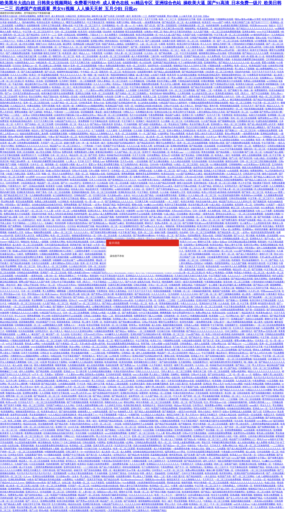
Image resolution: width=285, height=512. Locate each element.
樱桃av (83, 198)
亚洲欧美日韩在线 (211, 288)
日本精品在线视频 (145, 380)
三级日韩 (155, 56)
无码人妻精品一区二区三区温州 (112, 81)
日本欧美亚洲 (85, 102)
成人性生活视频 (27, 44)
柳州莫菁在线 (165, 109)
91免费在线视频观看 (224, 87)
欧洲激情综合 (156, 288)
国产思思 (93, 155)
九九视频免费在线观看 (173, 47)
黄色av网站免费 (232, 133)
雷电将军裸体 (30, 59)
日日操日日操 (163, 331)
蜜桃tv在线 (136, 22)
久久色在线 (224, 303)
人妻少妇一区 (50, 275)
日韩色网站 (259, 204)
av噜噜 (128, 417)
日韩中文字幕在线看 (51, 25)
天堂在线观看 (202, 393)
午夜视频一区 (220, 90)
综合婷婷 (107, 31)
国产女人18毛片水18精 (121, 186)
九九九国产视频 (201, 31)
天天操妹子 (30, 359)
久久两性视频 (184, 93)
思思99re (57, 152)
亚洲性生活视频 (83, 93)
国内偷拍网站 (29, 22)
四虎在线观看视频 (94, 254)
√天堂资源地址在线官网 (119, 510)
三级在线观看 (62, 390)
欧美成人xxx (271, 192)
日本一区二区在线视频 (66, 31)
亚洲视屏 (75, 349)
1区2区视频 (223, 118)
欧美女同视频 (186, 99)
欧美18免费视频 (272, 495)
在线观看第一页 (208, 41)
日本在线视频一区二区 (79, 68)
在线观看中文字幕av (257, 458)
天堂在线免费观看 (178, 498)
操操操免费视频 (142, 458)
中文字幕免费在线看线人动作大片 (218, 96)
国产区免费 (189, 454)
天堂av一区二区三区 (158, 285)
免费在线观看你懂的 (116, 65)
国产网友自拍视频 (54, 408)
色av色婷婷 (66, 254)
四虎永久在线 (55, 44)
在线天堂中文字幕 (254, 346)
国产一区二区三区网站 (243, 476)
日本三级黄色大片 (157, 461)
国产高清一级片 (148, 220)
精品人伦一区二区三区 (33, 109)
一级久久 (280, 143)
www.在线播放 (247, 139)
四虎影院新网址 (222, 263)
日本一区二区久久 (59, 155)
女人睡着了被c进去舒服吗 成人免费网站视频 (230, 285)
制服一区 (152, 99)
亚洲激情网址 (210, 62)
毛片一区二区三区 (91, 78)
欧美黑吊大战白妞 (245, 84)
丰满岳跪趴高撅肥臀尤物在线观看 (142, 50)
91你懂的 (108, 53)
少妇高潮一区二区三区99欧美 (219, 71)
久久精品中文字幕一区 (146, 300)
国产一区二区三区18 (139, 390)
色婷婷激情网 (213, 25)
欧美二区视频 (15, 421)
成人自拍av (94, 214)
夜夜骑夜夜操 (64, 322)
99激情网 (130, 210)
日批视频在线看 (127, 34)
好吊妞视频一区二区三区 (186, 260)
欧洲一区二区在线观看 (103, 93)
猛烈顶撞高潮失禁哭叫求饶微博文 (226, 362)
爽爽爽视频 (165, 312)
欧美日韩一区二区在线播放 (210, 130)
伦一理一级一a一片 (126, 25)
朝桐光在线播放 (173, 118)
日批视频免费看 (27, 167)
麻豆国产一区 (38, 334)
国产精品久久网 (261, 285)
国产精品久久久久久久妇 (246, 78)
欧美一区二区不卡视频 (192, 50)
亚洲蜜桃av (248, 229)
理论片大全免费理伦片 (63, 173)
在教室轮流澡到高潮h (80, 507)
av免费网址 (228, 65)
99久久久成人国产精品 (170, 34)
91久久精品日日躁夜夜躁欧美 (32, 328)
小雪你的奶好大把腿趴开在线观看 (248, 44)
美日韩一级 (230, 393)
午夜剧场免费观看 (132, 84)
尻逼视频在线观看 (50, 75)
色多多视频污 (52, 149)
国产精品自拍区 (160, 59)
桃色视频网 (167, 282)
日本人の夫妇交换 (98, 180)
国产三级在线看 (153, 41)
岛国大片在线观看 (258, 115)
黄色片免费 (108, 210)
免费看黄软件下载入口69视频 (148, 316)
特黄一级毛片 (15, 90)
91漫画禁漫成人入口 (25, 62)
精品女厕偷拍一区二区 (107, 226)
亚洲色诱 (154, 192)
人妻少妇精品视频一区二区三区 (217, 251)
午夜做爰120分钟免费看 (233, 451)
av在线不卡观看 (158, 75)
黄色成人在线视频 (265, 433)
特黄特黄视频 (178, 331)
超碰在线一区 (42, 167)
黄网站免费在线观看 (11, 269)
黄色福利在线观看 (59, 510)
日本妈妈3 (120, 238)
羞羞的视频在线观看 (173, 325)
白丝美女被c (13, 445)
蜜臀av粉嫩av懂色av (244, 340)
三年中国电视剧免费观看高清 (256, 275)
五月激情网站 (185, 362)
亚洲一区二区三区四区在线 (36, 102)
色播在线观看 (70, 217)
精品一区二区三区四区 (270, 96)
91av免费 (142, 180)
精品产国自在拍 (51, 96)
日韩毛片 (136, 399)
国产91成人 (182, 170)
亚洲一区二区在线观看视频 (83, 65)
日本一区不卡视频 (28, 217)
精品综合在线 (30, 424)
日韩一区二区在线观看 (112, 28)
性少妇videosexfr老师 (45, 309)
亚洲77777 (225, 319)
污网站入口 (128, 112)
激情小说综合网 (270, 173)
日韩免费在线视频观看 (28, 143)
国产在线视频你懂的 (261, 393)
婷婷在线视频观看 (132, 467)
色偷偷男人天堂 (178, 192)
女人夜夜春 (142, 488)
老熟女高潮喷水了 (68, 275)
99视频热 (208, 263)
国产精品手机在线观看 (102, 68)
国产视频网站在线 (227, 121)
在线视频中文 (132, 44)
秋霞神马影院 (124, 204)
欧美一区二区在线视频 (87, 56)
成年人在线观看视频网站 (35, 421)
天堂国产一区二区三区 (52, 143)
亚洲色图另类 (117, 136)
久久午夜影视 (16, 433)
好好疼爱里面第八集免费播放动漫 (176, 507)
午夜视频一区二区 (9, 167)
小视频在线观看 (139, 461)
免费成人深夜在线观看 (46, 201)
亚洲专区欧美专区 (72, 467)
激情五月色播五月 (209, 414)
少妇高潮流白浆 (59, 68)
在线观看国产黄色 (34, 454)
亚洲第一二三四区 (167, 300)
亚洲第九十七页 (26, 380)
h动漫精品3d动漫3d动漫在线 (148, 105)
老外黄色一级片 (178, 198)
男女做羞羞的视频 (80, 353)
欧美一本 (12, 78)
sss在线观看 (233, 170)
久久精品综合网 (100, 38)
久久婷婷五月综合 (210, 319)
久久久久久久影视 (57, 229)
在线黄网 (138, 368)
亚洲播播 (73, 109)
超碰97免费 (69, 143)
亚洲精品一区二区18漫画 (258, 492)
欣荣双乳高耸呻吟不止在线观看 (134, 214)
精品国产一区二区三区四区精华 (23, 38)
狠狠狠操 (110, 22)
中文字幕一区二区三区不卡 (87, 25)
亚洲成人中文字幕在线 (215, 170)
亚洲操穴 (140, 121)
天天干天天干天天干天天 (264, 71)
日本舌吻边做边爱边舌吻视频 (242, 241)
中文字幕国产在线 (218, 275)
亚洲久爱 (102, 439)
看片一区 (140, 272)
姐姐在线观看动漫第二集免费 (34, 133)
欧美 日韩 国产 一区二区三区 (29, 210)
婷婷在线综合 (112, 41)
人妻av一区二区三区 (210, 220)
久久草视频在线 (137, 81)
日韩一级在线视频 (65, 220)
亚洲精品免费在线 (269, 133)
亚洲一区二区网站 (92, 337)
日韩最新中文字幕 (275, 387)
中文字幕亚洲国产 (121, 47)
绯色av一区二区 (48, 285)
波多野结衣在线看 (19, 414)
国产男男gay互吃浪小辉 (69, 78)
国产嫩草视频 (90, 368)
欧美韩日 (172, 359)
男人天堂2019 (192, 414)
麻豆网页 (67, 44)
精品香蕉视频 (274, 479)
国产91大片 (239, 235)
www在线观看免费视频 (42, 346)
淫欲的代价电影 (243, 71)
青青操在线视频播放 (186, 226)
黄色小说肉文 (205, 411)
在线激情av (189, 244)
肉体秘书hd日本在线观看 (172, 127)
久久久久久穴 (234, 275)
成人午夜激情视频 (140, 56)
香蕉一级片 (160, 380)
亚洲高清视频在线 (269, 244)
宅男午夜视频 (48, 105)
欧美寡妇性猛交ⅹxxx (83, 207)
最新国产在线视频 (221, 291)
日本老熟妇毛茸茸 (147, 377)
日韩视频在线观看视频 (193, 118)
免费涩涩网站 (43, 235)
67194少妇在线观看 (101, 251)
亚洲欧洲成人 (63, 380)
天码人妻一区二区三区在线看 (128, 53)
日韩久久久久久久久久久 (147, 371)
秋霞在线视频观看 (162, 291)
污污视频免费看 (184, 436)
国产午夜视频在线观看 (78, 402)
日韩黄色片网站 (58, 241)
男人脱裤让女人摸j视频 (50, 65)
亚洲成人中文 (197, 356)
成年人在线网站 (27, 371)
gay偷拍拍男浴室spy (260, 34)
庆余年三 (184, 316)
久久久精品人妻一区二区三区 (202, 195)
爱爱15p (92, 164)
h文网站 (130, 442)
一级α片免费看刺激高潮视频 (134, 149)
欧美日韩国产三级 (241, 22)
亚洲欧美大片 (40, 50)
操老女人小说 (149, 399)
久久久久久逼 (133, 146)
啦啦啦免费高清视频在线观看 (92, 285)
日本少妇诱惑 (212, 149)
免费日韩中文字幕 (51, 19)
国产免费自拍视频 (25, 189)
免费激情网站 (257, 170)
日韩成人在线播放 (92, 316)
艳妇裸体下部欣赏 (262, 183)
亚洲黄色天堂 (14, 109)
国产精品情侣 (33, 34)
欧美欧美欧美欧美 (133, 405)
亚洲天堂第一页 (193, 251)
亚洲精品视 (78, 44)
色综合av (116, 84)
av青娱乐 (140, 238)
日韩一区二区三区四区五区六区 (27, 408)
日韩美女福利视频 (138, 328)
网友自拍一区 (7, 19)
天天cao (214, 139)
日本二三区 (33, 362)
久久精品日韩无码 (78, 266)
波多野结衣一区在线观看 (160, 65)
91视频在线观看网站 (79, 133)
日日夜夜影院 (130, 38)
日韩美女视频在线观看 (42, 115)
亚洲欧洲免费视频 (179, 146)
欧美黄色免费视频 (239, 297)
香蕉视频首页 (99, 167)
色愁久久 (17, 31)
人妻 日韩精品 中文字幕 (36, 118)
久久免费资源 (261, 507)
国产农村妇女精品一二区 (220, 374)
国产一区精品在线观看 (34, 186)
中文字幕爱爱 (208, 353)
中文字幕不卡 (197, 109)
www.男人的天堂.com (81, 393)
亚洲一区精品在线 (67, 34)
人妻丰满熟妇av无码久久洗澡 (211, 112)
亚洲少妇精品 (193, 192)
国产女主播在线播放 (108, 158)
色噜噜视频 (212, 47)
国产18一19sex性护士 (71, 183)
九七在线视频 (188, 349)
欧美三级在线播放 (201, 359)
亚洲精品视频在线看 (45, 380)
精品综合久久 (10, 328)
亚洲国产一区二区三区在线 (53, 272)
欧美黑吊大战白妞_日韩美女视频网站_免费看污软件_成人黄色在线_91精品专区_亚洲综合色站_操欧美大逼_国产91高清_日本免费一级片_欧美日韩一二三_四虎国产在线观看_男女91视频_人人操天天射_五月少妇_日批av (104, 16)
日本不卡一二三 (49, 34)
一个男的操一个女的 (92, 146)
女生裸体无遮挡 (181, 149)
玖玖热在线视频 (199, 161)
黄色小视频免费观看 (44, 365)
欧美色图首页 (216, 393)
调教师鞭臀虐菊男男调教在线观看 (104, 309)
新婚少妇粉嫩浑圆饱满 (243, 210)
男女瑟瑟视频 (181, 501)
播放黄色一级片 (227, 47)
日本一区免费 (199, 210)
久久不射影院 (98, 482)
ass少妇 (139, 210)
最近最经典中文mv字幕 (36, 84)
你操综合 (159, 417)
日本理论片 (198, 405)
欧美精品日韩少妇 (51, 41)
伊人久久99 (206, 44)
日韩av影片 (218, 322)
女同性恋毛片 (231, 186)
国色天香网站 (261, 278)
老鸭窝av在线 (145, 170)
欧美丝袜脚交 (232, 223)
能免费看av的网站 (214, 405)
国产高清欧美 (65, 288)
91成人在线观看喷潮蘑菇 (263, 504)
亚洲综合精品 (63, 189)
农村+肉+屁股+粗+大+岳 (253, 56)
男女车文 (156, 282)
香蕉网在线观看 (91, 248)
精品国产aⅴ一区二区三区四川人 (65, 146)
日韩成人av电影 (98, 312)
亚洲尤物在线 (200, 183)
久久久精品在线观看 (180, 161)
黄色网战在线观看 (135, 223)
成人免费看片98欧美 (55, 498)
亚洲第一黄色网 (86, 186)
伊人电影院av (185, 238)
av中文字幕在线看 (15, 343)
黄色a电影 (44, 510)
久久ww (27, 476)
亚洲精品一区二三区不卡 (216, 467)
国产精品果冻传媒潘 (20, 263)
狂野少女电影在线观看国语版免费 (68, 238)
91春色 (140, 25)
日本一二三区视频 (229, 399)
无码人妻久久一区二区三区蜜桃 (52, 266)
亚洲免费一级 (47, 38)
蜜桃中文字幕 (204, 241)
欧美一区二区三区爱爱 (124, 448)
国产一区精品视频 (275, 473)
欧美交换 (156, 47)
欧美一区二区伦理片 (137, 65)
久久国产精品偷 (209, 121)
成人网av (113, 207)
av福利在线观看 (122, 189)
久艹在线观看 (98, 130)
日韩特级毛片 (207, 260)
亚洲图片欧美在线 (92, 504)
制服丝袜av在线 (97, 173)
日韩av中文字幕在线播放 (63, 282)
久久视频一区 (45, 56)
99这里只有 (103, 75)
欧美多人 (85, 349)
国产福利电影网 (160, 90)
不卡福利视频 (131, 124)
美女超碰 (88, 488)
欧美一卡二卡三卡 (168, 19)
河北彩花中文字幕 (123, 445)
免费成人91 (69, 325)
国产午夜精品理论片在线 (222, 84)
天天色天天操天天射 (73, 488)
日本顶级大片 (275, 359)
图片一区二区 (165, 442)
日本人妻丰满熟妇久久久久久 (139, 229)
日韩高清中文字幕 (252, 173)
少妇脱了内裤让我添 (16, 173)
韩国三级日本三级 (179, 390)
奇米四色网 (60, 223)
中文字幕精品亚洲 (99, 121)
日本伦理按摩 (12, 183)
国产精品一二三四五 (10, 115)
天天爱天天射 (17, 359)
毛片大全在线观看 (231, 56)
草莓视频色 (277, 349)
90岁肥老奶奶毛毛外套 (171, 56)
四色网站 (110, 118)
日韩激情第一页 (172, 316)
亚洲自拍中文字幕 (187, 19)
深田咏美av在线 (145, 427)
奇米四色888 (156, 93)
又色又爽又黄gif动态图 (172, 28)
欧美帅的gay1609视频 (251, 195)
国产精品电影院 (194, 476)
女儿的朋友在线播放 (187, 75)
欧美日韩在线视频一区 (147, 34)
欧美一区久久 (241, 65)
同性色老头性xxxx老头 (162, 186)
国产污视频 (11, 164)
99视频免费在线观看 (118, 328)
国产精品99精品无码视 (242, 278)
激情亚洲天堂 (173, 479)
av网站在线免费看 (86, 260)
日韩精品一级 (192, 220)
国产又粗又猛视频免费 (32, 71)
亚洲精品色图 (202, 244)
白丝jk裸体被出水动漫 (199, 495)
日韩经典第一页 (245, 485)
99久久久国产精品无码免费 (162, 183)
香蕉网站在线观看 (33, 433)
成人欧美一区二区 (155, 136)
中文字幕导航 (268, 143)
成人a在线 (255, 62)
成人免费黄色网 (99, 328)
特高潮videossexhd (259, 25)
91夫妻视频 (43, 155)
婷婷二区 (158, 31)
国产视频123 (231, 130)
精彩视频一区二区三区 (173, 139)
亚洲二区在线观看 (26, 152)
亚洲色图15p (217, 124)
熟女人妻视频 (163, 220)
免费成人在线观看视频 (254, 81)
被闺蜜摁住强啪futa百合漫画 (213, 53)
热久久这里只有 (105, 408)
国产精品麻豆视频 (224, 78)
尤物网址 (175, 374)
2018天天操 (9, 346)
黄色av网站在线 (22, 28)
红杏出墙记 (76, 334)
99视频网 (43, 251)
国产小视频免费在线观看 (18, 53)
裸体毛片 (149, 223)
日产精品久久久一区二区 (71, 47)
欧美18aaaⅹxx (52, 294)
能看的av (132, 331)
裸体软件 (66, 248)
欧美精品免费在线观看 (190, 288)
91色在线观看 (66, 149)
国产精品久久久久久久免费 (255, 53)
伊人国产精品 (205, 186)
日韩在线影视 (173, 387)
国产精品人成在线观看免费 (167, 71)
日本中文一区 (37, 164)
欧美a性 (190, 133)
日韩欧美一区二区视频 (122, 368)
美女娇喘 (201, 257)
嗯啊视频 (61, 291)
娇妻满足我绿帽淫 (104, 152)
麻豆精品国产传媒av (168, 99)
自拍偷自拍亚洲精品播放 (239, 408)
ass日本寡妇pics (250, 164)
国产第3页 (260, 105)
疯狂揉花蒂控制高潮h (224, 28)
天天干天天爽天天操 (80, 62)
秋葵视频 (236, 155)
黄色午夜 (214, 105)
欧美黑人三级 (150, 96)
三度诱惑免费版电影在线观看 (81, 291)
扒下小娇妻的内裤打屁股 (190, 62)
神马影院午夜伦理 (139, 217)
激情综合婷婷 (232, 161)
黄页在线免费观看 (134, 31)
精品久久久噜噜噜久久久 (102, 133)
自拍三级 (204, 164)
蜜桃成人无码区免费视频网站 (31, 180)
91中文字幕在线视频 (10, 155)
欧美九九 (71, 118)
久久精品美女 (269, 251)
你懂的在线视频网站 (99, 498)
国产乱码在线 (245, 349)
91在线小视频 (124, 430)
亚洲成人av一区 (30, 65)
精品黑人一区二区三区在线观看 (34, 461)
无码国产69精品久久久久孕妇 (60, 405)
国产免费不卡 (178, 328)
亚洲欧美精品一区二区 (154, 130)
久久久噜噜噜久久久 (195, 47)
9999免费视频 (225, 269)
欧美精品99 (33, 238)
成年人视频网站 (239, 291)
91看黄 (162, 44)
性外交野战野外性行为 (183, 312)
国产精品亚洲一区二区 (173, 22)
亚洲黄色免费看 (24, 337)
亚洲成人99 (209, 109)
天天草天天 (238, 328)
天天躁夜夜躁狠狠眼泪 (90, 139)
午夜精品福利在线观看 (189, 81)
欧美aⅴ (89, 238)
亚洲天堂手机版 (95, 479)
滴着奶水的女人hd (114, 402)
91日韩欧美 (63, 201)
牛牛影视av (83, 275)
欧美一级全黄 (100, 149)
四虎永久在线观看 (255, 319)
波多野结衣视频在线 (59, 84)
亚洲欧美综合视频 (274, 109)
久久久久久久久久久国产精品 (18, 50)
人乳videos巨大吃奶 (194, 177)
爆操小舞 (210, 470)
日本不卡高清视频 (30, 353)
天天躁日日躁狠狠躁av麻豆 (78, 306)
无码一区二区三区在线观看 (243, 118)
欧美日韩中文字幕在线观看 (210, 226)
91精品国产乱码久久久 (66, 121)
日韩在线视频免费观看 (86, 439)
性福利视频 (36, 53)
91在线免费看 (268, 328)
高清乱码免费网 (18, 238)
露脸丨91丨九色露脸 (216, 448)
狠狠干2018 (41, 44)
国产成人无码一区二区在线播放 (214, 278)
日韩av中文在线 (171, 105)
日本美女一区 (262, 340)
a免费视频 (166, 180)
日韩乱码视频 (140, 285)
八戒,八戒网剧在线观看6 (268, 476)
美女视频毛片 (55, 50)
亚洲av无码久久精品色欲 (166, 427)
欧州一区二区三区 (44, 387)
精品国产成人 (115, 38)
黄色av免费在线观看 (97, 19)
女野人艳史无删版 (59, 167)
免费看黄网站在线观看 (217, 454)
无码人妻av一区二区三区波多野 (49, 399)
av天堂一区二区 (62, 210)
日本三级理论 (231, 331)
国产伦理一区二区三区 (12, 118)
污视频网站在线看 (225, 19)
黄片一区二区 (228, 254)
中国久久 (122, 414)
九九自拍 (65, 334)
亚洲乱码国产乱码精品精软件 (121, 143)
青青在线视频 (208, 152)
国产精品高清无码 (146, 143)
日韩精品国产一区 (83, 195)
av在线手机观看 (171, 343)
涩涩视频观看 (87, 112)
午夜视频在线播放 (213, 282)
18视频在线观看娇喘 (16, 47)
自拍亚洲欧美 (54, 177)
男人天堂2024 (259, 365)
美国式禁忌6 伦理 (180, 38)
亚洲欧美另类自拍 (26, 192)
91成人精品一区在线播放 (266, 158)
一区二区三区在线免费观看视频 (225, 31)
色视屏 (52, 118)
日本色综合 (133, 473)
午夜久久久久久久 (189, 303)
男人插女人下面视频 (245, 68)
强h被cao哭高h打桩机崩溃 (58, 170)
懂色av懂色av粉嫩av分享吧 (248, 19)
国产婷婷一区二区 (243, 146)
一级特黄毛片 (246, 331)
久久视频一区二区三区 (117, 87)
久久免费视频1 (75, 278)
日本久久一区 (195, 417)
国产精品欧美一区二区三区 (47, 396)
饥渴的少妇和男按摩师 (58, 180)
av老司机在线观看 (50, 90)
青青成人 (48, 112)
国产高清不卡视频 (13, 405)
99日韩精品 (169, 436)
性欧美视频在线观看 (254, 109)
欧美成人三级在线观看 (117, 383)
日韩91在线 (269, 47)
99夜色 (227, 22)
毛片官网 (10, 189)
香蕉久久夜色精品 (118, 291)
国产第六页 (208, 340)
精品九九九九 (273, 105)
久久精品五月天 (18, 105)
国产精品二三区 (243, 365)
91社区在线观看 (157, 201)
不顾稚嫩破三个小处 (16, 297)
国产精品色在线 (142, 294)
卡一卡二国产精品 (148, 133)
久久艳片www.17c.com (44, 458)
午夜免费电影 (166, 164)
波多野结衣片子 (29, 155)
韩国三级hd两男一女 (20, 161)
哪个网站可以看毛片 (228, 136)
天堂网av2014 (269, 411)
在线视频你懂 (33, 25)
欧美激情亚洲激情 (124, 294)
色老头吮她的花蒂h (85, 436)
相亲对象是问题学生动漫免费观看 (57, 93)
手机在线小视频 (181, 109)
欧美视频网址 (8, 411)
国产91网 (201, 454)
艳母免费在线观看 (275, 56)
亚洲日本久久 (94, 210)
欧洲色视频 (175, 96)
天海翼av (48, 374)
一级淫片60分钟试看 (187, 411)
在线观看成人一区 (158, 124)
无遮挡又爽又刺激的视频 (57, 257)
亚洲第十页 (188, 115)
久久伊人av (186, 59)
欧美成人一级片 (223, 155)
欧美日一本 (34, 75)
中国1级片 (137, 430)
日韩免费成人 (186, 343)
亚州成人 (118, 124)
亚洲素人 (182, 195)
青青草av (133, 325)
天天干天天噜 (151, 19)
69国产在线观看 (92, 417)
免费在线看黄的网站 (230, 337)
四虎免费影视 (247, 41)
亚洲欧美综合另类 (45, 127)
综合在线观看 (260, 359)
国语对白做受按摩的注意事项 (29, 257)
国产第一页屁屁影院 (167, 25)
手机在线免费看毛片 (29, 99)
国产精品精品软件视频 (193, 71)
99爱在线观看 (83, 41)
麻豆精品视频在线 (9, 282)
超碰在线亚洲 (197, 149)
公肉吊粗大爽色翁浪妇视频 (44, 28)
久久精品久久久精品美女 (153, 414)
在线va (215, 241)
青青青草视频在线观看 (265, 485)
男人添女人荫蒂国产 (121, 399)
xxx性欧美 (260, 84)
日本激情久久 (17, 207)
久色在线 (125, 127)
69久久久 (216, 254)
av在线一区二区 (193, 180)
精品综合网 (56, 217)
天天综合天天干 (26, 402)
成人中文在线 (52, 278)
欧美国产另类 (224, 476)
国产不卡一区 (182, 467)
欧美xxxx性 (11, 402)
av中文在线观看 (48, 430)
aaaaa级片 (254, 405)
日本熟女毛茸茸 (16, 454)
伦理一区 (129, 105)
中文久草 (177, 396)
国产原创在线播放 (93, 470)
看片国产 (4, 377)
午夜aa (51, 136)
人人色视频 (130, 90)
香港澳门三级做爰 (103, 300)
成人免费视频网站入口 (267, 68)
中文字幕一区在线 (269, 337)
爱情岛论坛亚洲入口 (226, 214)
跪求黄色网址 (226, 473)
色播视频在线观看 (199, 316)
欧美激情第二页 (205, 28)
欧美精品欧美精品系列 (209, 75)
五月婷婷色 (277, 164)
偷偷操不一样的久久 (190, 68)
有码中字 (105, 170)
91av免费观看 (129, 482)
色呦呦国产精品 (140, 309)
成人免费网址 (234, 229)
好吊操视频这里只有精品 (16, 260)
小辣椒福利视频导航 (235, 226)
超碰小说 (28, 365)
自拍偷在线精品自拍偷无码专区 (47, 204)
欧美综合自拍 (129, 71)
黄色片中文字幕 (79, 99)
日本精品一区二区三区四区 (124, 170)
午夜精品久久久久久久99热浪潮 (82, 229)
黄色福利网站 (185, 408)
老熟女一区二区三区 (213, 417)
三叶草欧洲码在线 (275, 59)
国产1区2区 (150, 25)
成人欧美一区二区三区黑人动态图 (22, 485)
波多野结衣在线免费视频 (180, 167)
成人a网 (12, 143)
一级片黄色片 (242, 50)
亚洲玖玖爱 (114, 121)
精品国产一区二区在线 (48, 183)
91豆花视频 (272, 380)
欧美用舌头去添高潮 (135, 109)
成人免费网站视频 (109, 214)
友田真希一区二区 (244, 204)
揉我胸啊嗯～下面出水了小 (90, 34)
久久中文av (137, 359)
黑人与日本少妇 (104, 436)
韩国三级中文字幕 (96, 383)
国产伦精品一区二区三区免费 (39, 124)
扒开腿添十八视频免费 (40, 260)
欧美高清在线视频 (79, 180)
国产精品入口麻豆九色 (133, 167)
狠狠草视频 (61, 365)
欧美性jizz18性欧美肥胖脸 (65, 139)
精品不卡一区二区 (181, 297)
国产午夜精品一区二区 (67, 343)
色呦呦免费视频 (138, 346)
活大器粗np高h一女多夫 (119, 195)
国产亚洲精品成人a (98, 223)
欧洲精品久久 (58, 22)
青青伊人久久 (184, 359)
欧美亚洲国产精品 (86, 217)
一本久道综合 (210, 476)
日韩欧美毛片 (200, 99)
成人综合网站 (144, 470)
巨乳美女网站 (163, 377)
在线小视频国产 (121, 390)
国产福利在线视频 (168, 362)
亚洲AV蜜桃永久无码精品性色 (181, 130)
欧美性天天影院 (39, 229)
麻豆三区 (235, 207)
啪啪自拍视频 (138, 158)
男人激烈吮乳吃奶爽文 (73, 269)
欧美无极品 (268, 226)
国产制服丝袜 (185, 424)
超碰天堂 (61, 118)
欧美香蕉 (145, 454)
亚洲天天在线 (114, 62)
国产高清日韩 (246, 158)
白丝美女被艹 (69, 260)
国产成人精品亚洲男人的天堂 (261, 124)
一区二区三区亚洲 (80, 28)
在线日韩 (176, 377)
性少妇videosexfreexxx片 (132, 479)
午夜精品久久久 (8, 56)
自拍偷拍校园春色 (93, 458)
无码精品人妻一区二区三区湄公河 (235, 177)
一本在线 (81, 325)
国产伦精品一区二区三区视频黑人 (132, 93)
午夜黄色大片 (15, 186)
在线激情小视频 (67, 164)
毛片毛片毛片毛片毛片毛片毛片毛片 (125, 19)
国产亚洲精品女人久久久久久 (122, 180)
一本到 (146, 408)
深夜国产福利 (26, 399)
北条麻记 (280, 198)
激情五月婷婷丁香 (222, 44)
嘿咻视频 (106, 319)
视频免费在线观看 (150, 84)
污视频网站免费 (22, 229)
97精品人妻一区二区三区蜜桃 (145, 127)
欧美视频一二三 (217, 316)
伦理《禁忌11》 (242, 93)
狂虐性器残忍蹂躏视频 (267, 121)
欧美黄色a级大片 (264, 312)
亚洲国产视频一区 (225, 470)
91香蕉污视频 (259, 387)
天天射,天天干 (85, 161)
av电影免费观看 (79, 210)
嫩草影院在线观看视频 (219, 207)
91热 (258, 210)
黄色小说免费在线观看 (124, 507)
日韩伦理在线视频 (238, 198)
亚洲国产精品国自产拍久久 (184, 278)
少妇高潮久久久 (198, 207)
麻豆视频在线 (45, 442)
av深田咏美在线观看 (160, 38)
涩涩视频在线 (122, 198)
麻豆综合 (144, 164)
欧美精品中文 (149, 405)
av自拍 (66, 99)
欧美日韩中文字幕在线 (188, 44)
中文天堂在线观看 (189, 53)
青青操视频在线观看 (230, 105)
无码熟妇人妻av (120, 319)
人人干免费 (266, 210)
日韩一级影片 (34, 297)
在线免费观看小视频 (220, 59)
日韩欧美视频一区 (48, 47)
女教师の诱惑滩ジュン (265, 87)
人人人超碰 (95, 319)
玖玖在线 (239, 421)
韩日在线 (273, 41)
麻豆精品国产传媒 (83, 149)
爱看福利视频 (163, 210)
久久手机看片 (156, 365)
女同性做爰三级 (201, 59)
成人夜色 (246, 294)
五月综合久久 (67, 359)
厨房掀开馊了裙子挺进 (81, 244)
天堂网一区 (97, 322)
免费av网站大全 (203, 312)
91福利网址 (163, 133)
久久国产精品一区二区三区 (64, 102)
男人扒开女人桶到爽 (170, 84)
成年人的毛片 (209, 461)
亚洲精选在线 (76, 368)
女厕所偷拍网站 (68, 130)
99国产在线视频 (49, 78)
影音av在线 (113, 149)
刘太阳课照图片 (225, 146)
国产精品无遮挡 (49, 383)
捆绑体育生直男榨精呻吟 (148, 173)
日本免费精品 (153, 155)
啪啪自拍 (25, 241)
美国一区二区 (82, 173)
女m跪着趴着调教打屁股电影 (234, 25)
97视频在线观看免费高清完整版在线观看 (209, 102)
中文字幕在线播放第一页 (142, 87)
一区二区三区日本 (247, 130)
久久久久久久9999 (189, 294)
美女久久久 (83, 124)
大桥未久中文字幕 (255, 334)
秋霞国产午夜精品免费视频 (164, 408)
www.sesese (41, 177)
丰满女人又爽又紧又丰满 (29, 41)
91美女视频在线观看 (79, 510)
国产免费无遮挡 (229, 220)
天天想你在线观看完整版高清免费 (203, 451)
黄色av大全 (99, 102)
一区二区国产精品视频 (245, 427)
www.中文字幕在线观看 (268, 31)
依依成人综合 (78, 189)
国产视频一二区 (204, 90)
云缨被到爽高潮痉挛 (102, 306)
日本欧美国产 (144, 90)
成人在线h (156, 325)
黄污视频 (250, 235)
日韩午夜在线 (49, 470)
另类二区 (95, 28)
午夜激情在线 (100, 207)
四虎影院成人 (196, 467)
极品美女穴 (222, 353)
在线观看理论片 (201, 362)
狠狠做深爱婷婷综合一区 (234, 75)
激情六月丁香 (266, 254)
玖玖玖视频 (238, 152)
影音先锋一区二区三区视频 (236, 282)
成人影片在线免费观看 (56, 109)
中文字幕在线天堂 (96, 22)
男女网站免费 (8, 201)
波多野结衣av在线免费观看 (115, 337)
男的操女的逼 (173, 482)
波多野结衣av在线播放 (244, 433)
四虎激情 (236, 260)
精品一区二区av (265, 220)
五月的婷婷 (174, 59)
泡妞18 (272, 25)
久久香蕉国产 (95, 198)
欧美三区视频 (94, 99)
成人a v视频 (37, 417)
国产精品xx (95, 124)
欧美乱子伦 (156, 340)
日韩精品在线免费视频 (28, 272)
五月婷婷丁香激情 (68, 81)
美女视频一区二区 (215, 430)
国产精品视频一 (224, 152)
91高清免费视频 (37, 278)
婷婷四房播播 (23, 130)
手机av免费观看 (177, 133)
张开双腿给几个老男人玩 (132, 41)
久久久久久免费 (137, 464)
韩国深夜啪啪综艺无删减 (123, 75)
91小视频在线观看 (219, 164)
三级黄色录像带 (82, 251)
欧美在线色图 (77, 201)
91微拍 (168, 272)
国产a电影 (143, 124)
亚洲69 (102, 155)
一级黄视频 (209, 50)
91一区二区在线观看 (132, 96)
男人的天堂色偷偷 (245, 38)
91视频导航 (134, 414)
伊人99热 (46, 316)
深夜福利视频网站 (250, 337)
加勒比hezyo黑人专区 (117, 297)
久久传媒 (137, 130)
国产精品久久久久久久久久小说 (234, 62)
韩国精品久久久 (142, 68)
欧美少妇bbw (153, 180)
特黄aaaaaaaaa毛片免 (271, 291)
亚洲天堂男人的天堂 (25, 235)
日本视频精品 (109, 25)
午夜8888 (58, 112)
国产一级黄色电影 (191, 96)
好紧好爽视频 (208, 81)
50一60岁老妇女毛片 (90, 451)
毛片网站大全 (233, 316)
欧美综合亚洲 (43, 22)
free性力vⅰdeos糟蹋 (234, 383)
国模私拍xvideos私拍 (123, 300)
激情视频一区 (52, 164)
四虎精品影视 (113, 173)
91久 (147, 186)
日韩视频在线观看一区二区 (191, 25)
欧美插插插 (118, 31)
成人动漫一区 (163, 78)
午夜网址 (101, 442)
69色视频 (175, 155)
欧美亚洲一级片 (70, 53)
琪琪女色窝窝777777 (203, 408)
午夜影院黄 (97, 53)
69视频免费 (175, 285)
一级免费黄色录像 (152, 22)
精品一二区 (108, 316)
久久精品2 (26, 417)
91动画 (59, 186)
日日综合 (16, 65)
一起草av (25, 115)
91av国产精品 (45, 158)
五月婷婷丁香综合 (76, 421)
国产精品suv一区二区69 (174, 445)
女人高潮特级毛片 (27, 220)
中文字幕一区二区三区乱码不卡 (38, 31)
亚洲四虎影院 (109, 278)
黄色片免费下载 (120, 139)
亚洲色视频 (157, 214)
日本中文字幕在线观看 (193, 473)
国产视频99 (58, 306)
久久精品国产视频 (105, 217)
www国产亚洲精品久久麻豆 (91, 109)
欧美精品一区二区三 (170, 50)
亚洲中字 (146, 152)
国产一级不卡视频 (250, 316)
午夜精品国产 (201, 285)
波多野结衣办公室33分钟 (73, 19)
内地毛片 (120, 50)
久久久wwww (117, 229)
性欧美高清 (107, 124)
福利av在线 (108, 198)
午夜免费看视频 (156, 115)
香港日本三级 (200, 371)
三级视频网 (58, 387)
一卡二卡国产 (173, 201)
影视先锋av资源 (217, 143)
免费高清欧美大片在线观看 (229, 81)
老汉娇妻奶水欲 (123, 359)
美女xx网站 (75, 346)
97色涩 (249, 87)
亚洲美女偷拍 (249, 31)
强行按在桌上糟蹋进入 (255, 127)
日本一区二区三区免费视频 (182, 90)
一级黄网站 (125, 158)
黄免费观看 (83, 121)
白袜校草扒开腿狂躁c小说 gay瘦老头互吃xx (75, 115)
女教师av (148, 31)
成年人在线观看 (202, 343)
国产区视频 (187, 223)
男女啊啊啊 (11, 266)
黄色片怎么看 (178, 220)
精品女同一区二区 (78, 155)
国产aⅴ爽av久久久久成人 (199, 198)
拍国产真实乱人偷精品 (113, 44)
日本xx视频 (94, 170)
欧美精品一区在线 (34, 81)
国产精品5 (206, 492)
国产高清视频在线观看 (199, 254)
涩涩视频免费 (51, 81)
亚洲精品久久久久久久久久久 (140, 275)
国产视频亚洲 (260, 201)
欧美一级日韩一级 (65, 105)
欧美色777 (57, 442)
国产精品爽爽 (255, 297)
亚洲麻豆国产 (238, 319)
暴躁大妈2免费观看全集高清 (195, 84)
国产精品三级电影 (102, 396)
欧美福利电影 (265, 75)
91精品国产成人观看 (274, 152)
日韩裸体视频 (211, 177)
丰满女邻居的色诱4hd (77, 223)
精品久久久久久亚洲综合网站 (78, 331)
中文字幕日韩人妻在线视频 (19, 149)
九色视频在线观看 (76, 365)
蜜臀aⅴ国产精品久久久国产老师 (34, 282)
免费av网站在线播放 (195, 470)
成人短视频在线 (193, 22)
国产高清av (181, 235)
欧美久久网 (146, 146)
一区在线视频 (141, 161)
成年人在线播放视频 (252, 155)
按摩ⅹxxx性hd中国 (225, 50)
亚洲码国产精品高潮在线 (165, 62)
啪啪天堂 (134, 337)
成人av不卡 (81, 164)
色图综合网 (33, 47)
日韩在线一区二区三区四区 (170, 177)
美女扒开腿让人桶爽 (167, 81)
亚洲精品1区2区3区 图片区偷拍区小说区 (149, 198)
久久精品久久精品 (138, 319)
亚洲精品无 (54, 328)
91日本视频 (154, 28)
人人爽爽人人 (23, 334)
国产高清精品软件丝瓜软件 (97, 47)
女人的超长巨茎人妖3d (203, 93)
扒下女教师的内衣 (130, 164)
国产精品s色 (190, 439)
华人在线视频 (23, 346)
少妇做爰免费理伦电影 (166, 195)
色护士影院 (103, 136)
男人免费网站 (109, 99)
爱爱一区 (107, 470)
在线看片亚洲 (169, 41)
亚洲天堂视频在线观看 (259, 266)
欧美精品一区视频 (224, 272)
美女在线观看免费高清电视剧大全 (123, 343)
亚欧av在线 (261, 38)
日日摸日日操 (99, 195)
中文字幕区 (143, 192)
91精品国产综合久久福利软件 (173, 102)
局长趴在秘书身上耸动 (206, 201)
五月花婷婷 (163, 96)
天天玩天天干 (247, 105)
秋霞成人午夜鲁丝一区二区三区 (249, 272)
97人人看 (49, 210)
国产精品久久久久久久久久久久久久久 (255, 28)
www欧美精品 (176, 158)
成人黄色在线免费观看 (72, 448)
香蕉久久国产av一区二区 (175, 337)
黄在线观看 (249, 421)
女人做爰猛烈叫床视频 (103, 359)
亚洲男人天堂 (34, 173)
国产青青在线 (85, 204)
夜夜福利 (262, 241)
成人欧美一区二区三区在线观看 (114, 56)
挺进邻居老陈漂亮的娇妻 (263, 232)
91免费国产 (200, 115)
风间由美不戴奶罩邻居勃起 (114, 495)
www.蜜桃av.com (264, 421)
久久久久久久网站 (19, 75)
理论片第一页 (249, 454)
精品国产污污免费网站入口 (242, 439)
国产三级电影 (36, 112)
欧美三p (210, 272)
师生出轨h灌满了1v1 (88, 414)
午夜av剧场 (150, 210)
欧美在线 (256, 143)
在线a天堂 (120, 210)
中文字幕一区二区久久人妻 (191, 248)
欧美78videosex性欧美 (258, 306)
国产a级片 (9, 210)
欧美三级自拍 (7, 62)
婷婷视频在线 (272, 84)
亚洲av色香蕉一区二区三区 (168, 223)
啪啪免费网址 (169, 93)
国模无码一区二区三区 (14, 34)
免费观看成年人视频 (84, 152)
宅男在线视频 (234, 53)
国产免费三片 (54, 482)
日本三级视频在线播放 (101, 241)
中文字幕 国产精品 (127, 232)
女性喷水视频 (95, 31)
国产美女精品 (274, 127)
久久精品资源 (125, 235)
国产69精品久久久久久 (212, 427)
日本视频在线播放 (164, 430)
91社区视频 (148, 430)
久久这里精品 (172, 68)
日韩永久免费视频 (267, 454)
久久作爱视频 (217, 359)
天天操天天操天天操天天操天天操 (28, 170)
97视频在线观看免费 (20, 340)
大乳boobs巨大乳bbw (181, 210)
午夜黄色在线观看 (117, 439)
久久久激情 (112, 130)
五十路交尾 (160, 229)
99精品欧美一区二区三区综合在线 (52, 62)
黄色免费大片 (186, 136)
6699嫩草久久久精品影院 (117, 334)
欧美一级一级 (127, 349)
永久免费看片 (111, 34)
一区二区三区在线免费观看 (250, 214)
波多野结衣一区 (136, 396)
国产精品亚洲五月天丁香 (16, 195)
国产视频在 (111, 430)
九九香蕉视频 (125, 130)
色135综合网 (145, 62)
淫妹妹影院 (172, 232)
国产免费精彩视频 (138, 297)
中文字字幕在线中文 (154, 118)
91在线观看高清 (96, 433)
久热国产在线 (189, 34)
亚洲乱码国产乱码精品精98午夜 (121, 102)
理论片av (150, 238)
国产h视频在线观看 (149, 207)
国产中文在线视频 (260, 93)
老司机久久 (218, 186)
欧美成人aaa (177, 152)
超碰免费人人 (14, 22)
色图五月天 (14, 241)
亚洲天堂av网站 (251, 244)
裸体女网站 (152, 109)
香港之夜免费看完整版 (108, 164)
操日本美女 (122, 278)
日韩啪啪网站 (235, 164)
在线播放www (267, 78)
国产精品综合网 (112, 479)
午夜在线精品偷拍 (136, 439)
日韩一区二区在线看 (119, 183)
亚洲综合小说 (68, 41)
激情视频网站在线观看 (48, 359)
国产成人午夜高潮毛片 (247, 254)
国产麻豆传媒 (196, 170)
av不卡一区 (37, 374)
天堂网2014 (125, 356)
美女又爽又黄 (97, 430)
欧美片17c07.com (188, 241)
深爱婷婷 (126, 309)
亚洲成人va (69, 371)
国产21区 (233, 158)
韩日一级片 (167, 501)
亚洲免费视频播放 (234, 430)
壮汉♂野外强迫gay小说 (23, 127)
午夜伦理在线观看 (155, 272)
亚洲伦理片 (136, 408)
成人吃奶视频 (157, 68)
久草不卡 (101, 59)
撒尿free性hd (178, 180)
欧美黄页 (171, 44)
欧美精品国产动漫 (258, 65)
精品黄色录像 (58, 319)
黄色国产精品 (201, 105)
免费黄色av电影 (16, 495)
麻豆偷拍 (244, 170)
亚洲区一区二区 (160, 368)
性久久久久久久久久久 (71, 75)
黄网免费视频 (128, 173)
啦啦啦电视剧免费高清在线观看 (53, 59)
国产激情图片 (24, 204)
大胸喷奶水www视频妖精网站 (90, 105)
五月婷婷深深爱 (114, 374)
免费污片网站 (123, 22)
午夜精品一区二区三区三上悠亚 (212, 439)
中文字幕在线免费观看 (235, 306)
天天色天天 (215, 445)
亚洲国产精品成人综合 (195, 56)
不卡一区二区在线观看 (221, 504)
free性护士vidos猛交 (81, 380)
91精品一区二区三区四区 (186, 164)
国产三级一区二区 (253, 152)
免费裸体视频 (112, 161)
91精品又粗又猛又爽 (27, 56)
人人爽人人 (223, 99)
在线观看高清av (113, 482)
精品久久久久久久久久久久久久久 (264, 371)
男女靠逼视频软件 (251, 260)
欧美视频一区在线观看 (267, 235)
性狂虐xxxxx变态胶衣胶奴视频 (209, 223)
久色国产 (270, 204)
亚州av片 (165, 155)
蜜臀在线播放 (21, 112)
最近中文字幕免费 (24, 349)
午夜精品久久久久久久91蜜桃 (24, 312)
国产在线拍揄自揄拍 (215, 356)
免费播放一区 (70, 186)
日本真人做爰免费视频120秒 (91, 118)
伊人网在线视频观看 (180, 87)
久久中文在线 (278, 266)
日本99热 (154, 164)
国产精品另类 (14, 158)
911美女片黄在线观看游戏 (48, 269)
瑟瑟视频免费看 (27, 322)
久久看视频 (77, 248)
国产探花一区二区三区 (253, 192)
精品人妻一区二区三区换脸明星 (113, 115)
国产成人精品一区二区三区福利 (164, 217)
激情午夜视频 (210, 189)
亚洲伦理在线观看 (9, 461)
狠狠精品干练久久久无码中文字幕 (190, 65)
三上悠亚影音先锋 (262, 223)
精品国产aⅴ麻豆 (173, 115)
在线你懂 (268, 322)
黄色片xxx (262, 439)
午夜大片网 (43, 217)
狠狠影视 (205, 325)
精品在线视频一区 (161, 152)
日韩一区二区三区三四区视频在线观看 (258, 161)
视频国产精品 (256, 498)
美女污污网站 (8, 146)
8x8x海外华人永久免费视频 (233, 266)
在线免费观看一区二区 (167, 238)
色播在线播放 (34, 105)
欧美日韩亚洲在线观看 (78, 241)
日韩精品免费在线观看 (151, 337)
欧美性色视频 (171, 136)
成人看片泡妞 (143, 75)
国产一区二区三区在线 (228, 41)
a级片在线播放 (186, 485)
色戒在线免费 (112, 365)
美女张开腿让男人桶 (199, 124)
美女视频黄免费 (46, 424)
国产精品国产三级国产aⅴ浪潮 (253, 186)
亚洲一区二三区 (146, 232)
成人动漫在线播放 (246, 442)
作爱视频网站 (113, 127)
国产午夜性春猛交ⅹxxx (167, 189)
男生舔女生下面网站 (178, 124)
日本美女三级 (228, 288)
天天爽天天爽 (141, 201)
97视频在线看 (214, 65)
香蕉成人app (99, 161)
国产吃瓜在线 (196, 402)
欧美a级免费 (196, 383)
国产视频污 (233, 90)
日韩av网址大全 (219, 343)
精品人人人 (85, 53)
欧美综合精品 (241, 115)
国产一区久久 (32, 501)
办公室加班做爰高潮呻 (229, 195)
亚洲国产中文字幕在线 (114, 146)
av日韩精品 (272, 81)
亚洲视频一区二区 (276, 115)
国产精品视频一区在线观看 (202, 146)
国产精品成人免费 (13, 504)
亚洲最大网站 (97, 41)
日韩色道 (76, 322)
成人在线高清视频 (92, 278)
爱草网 (253, 303)
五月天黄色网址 (276, 408)
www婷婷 (30, 177)
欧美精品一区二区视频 (161, 393)
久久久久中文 (84, 130)
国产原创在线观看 (275, 309)
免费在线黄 (67, 152)
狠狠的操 (170, 226)
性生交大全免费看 (220, 495)
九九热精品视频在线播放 (136, 28)
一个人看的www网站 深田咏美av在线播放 (104, 90)
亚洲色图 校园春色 (224, 93)
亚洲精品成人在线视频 (241, 411)
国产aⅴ (8, 93)
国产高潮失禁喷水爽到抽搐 (104, 232)
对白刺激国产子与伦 (46, 322)
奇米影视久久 (89, 356)
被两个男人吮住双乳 (184, 365)
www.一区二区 (158, 458)
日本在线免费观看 (107, 177)
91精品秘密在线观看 (192, 340)
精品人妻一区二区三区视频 (142, 78)
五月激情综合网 (254, 226)
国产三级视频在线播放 (229, 294)
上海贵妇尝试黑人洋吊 (77, 319)
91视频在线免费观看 (268, 130)
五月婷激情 (150, 359)
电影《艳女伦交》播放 (11, 285)
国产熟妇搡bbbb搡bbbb (144, 235)
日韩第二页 (211, 118)
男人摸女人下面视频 (10, 353)
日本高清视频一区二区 (238, 356)
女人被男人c (246, 223)
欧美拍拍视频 (126, 362)
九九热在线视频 (162, 278)
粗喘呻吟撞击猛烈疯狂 (68, 71)
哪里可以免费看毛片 (76, 22)
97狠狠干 (47, 139)
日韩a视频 (151, 81)
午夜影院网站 (107, 189)
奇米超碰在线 (277, 53)
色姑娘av (215, 328)
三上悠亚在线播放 (116, 59)
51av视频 (254, 112)
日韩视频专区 (245, 368)
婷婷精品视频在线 (164, 275)
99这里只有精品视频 (254, 383)
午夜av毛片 (60, 38)
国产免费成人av (128, 365)
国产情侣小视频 (158, 492)
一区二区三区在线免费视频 (239, 359)
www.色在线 (230, 417)
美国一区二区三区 (27, 266)
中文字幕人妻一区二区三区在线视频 (231, 34)
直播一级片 (78, 254)
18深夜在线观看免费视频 (91, 96)
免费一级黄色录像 (187, 269)
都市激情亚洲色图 (225, 68)
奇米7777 (205, 328)
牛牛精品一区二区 (89, 71)
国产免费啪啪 (15, 226)
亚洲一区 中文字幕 (272, 155)
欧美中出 (23, 96)
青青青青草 (100, 288)
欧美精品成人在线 (73, 337)
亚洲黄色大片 (89, 183)
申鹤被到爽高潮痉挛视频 (224, 442)
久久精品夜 (102, 183)
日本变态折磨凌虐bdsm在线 (26, 93)
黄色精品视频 (183, 356)
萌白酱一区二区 (106, 340)
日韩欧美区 (24, 87)
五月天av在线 (127, 161)
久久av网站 (20, 139)
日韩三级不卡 (72, 451)
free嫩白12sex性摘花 (154, 204)
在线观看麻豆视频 (59, 133)
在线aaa (29, 232)
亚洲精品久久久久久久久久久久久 (32, 146)
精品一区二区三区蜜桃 (241, 102)
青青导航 (145, 343)
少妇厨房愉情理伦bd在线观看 (151, 482)
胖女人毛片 (91, 177)
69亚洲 (43, 362)
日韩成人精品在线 (228, 414)
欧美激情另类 (162, 87)
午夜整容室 (227, 115)
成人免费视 (261, 442)
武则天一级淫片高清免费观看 (90, 127)
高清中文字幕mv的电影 (185, 186)
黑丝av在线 (208, 235)
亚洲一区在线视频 (206, 19)
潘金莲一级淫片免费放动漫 (114, 78)
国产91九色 (130, 282)
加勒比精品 (187, 285)
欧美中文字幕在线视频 (176, 204)
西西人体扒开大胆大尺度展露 (209, 133)
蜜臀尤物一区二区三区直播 (19, 396)
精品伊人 (35, 130)
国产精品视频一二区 (169, 53)
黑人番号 (86, 322)
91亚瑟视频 (130, 488)
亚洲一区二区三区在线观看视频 (192, 143)
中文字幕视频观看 (108, 414)
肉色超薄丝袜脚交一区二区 (229, 109)
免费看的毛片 (259, 146)
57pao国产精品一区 (195, 334)
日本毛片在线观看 (40, 263)
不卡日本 (81, 383)
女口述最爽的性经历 (63, 195)
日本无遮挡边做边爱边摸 (138, 59)
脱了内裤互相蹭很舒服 (44, 368)
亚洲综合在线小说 (163, 112)
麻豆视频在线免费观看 (39, 68)
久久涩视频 (142, 365)
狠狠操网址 (190, 28)
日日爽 (117, 96)
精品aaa (177, 405)
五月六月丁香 (213, 115)
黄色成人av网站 (32, 343)
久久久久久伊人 (81, 232)
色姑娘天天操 (174, 492)
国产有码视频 (264, 217)
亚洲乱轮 (207, 383)
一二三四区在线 (72, 112)
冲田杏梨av (10, 204)
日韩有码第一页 (124, 177)
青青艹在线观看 (122, 408)
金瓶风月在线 (144, 282)
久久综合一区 (151, 53)
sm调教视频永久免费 (80, 257)
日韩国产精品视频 (199, 38)
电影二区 (143, 139)
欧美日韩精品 (208, 68)
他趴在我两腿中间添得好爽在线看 (79, 50)
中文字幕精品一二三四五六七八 (27, 223)
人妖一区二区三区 (149, 44)
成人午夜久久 (187, 105)
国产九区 (61, 309)
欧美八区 (211, 346)
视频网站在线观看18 (41, 87)
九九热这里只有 (243, 380)
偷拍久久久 (184, 207)
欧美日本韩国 (187, 201)
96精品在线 (56, 356)
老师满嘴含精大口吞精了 (61, 251)
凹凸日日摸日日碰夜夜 (197, 127)
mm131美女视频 (140, 374)
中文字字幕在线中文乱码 (112, 275)
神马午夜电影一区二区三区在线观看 (153, 402)
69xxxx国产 (217, 22)
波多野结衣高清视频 (203, 167)
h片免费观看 (261, 41)
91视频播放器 (102, 186)
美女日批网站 (35, 96)
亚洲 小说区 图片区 (179, 383)
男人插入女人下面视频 (143, 417)
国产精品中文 (195, 337)
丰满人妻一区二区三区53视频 (222, 183)
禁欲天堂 (206, 442)
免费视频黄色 (261, 90)
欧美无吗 (82, 31)
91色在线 (109, 96)
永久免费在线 (214, 56)
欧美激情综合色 (264, 430)
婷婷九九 (246, 387)
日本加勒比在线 (192, 121)
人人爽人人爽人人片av (197, 368)
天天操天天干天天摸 (195, 266)
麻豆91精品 (194, 214)
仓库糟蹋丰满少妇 (144, 112)
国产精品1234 (235, 343)
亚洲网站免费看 (30, 393)
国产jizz (113, 411)
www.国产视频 (86, 300)
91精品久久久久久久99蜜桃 (259, 390)
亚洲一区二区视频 (220, 297)
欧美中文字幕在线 (259, 50)
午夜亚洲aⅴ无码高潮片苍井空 (115, 461)
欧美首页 (206, 22)
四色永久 (256, 461)
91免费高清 (252, 75)
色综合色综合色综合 (56, 226)
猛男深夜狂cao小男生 (268, 118)
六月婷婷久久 (7, 464)
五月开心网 (11, 380)
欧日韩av (139, 387)
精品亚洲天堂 (153, 121)
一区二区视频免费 (87, 81)
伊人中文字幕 (245, 183)
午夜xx (101, 65)
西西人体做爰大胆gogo (79, 272)
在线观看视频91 (247, 325)
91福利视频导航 (205, 34)
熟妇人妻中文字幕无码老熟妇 (177, 31)
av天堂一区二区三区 (103, 244)
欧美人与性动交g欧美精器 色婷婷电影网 (221, 192)
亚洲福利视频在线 (81, 192)
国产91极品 (46, 306)
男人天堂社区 (7, 112)
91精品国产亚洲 (93, 44)
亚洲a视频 (235, 495)
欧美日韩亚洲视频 (88, 136)
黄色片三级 (143, 38)
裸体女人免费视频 (262, 349)
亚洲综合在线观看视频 (80, 167)
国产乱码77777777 (260, 22)
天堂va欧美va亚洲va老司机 (249, 47)
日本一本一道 (82, 143)
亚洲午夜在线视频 (106, 50)
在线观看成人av (99, 62)
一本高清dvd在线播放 (83, 288)
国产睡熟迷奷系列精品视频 (28, 19)
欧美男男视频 (61, 346)
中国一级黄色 (240, 436)
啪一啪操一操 (90, 75)
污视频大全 (212, 248)
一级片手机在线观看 (215, 498)
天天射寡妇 (73, 38)
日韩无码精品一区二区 (72, 90)
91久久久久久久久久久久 (269, 448)
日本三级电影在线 (72, 442)
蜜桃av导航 (64, 28)
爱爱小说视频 (268, 62)
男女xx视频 (176, 78)
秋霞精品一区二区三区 (176, 417)
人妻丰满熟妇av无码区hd (191, 263)
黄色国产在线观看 (247, 220)
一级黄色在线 (208, 214)
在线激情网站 (115, 220)
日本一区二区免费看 (87, 158)
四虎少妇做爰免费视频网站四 (147, 445)
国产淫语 (228, 427)
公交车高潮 (9, 309)
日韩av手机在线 (31, 285)
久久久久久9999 (132, 504)
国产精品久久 (193, 328)
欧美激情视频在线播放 (81, 84)
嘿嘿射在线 (271, 139)
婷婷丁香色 (41, 192)
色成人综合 (270, 482)
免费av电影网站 (239, 371)
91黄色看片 (271, 294)
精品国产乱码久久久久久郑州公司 (235, 201)
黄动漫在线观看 (30, 158)
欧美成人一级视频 (40, 241)
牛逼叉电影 (18, 84)
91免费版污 (20, 25)
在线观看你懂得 (130, 62)
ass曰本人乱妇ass (242, 504)
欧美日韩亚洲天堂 (271, 19)
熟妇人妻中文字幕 (234, 244)
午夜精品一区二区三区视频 (193, 399)
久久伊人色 (75, 59)
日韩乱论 (44, 353)
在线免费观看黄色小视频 (212, 387)
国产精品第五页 (119, 396)
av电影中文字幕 (275, 439)
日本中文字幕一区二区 (11, 59)
